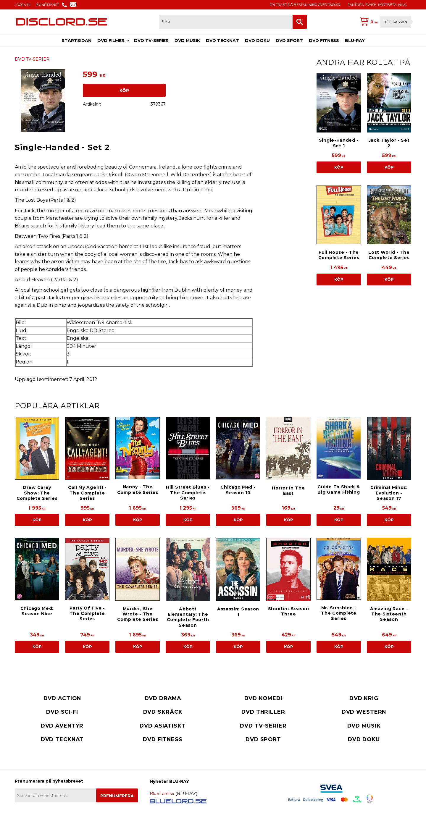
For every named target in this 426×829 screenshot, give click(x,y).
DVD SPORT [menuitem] (289, 40)
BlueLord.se (162, 793)
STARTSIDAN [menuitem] (76, 40)
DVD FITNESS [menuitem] (324, 40)
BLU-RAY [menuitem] (355, 40)
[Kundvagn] (384, 22)
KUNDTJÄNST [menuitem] (47, 5)
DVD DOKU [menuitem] (257, 40)
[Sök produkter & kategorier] (226, 22)
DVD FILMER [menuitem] (111, 40)
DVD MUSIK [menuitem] (187, 40)
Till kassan (396, 22)
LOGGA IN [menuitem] (22, 5)
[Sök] (300, 22)
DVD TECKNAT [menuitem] (222, 40)
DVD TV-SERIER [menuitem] (151, 40)
